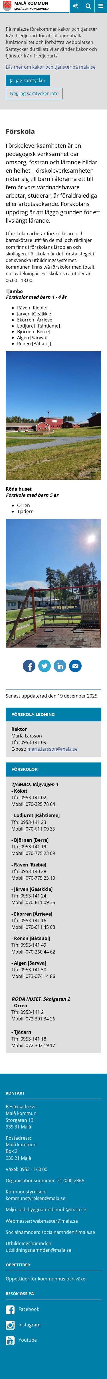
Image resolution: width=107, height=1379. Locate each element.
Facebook (22, 1310)
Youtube (21, 1340)
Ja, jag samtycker (28, 80)
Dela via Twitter (44, 666)
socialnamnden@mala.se (68, 1232)
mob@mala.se (71, 1209)
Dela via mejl (75, 666)
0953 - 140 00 (33, 1169)
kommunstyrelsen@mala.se (35, 1198)
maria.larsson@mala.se (52, 749)
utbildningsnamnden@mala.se (38, 1250)
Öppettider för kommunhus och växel (46, 1279)
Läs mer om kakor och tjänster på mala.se (51, 67)
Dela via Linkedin (60, 666)
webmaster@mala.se (55, 1221)
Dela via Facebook (29, 666)
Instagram (23, 1325)
